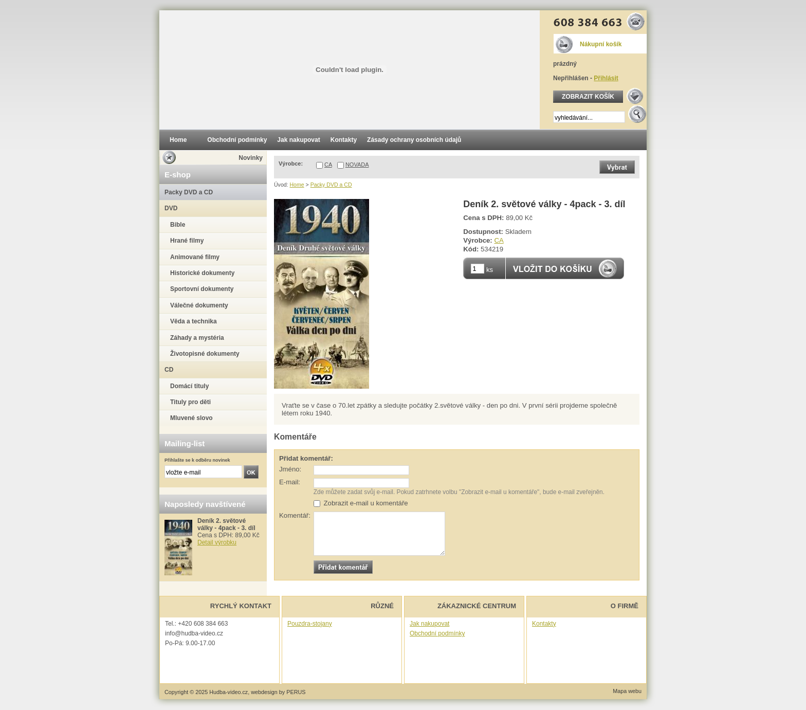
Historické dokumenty (202, 273)
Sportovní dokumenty (201, 289)
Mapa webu (627, 691)
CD (168, 369)
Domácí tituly (189, 386)
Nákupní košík (600, 44)
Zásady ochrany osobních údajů (414, 139)
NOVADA (357, 164)
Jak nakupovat (429, 623)
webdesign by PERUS (278, 692)
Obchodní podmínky (437, 633)
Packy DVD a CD (331, 184)
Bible (177, 224)
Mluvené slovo (191, 418)
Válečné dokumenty (199, 305)
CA (328, 164)
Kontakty (544, 623)
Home (296, 184)
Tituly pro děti (190, 402)
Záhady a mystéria (197, 337)
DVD (170, 208)
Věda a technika (193, 321)
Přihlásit (606, 78)
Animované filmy (194, 257)
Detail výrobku (216, 542)
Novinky (251, 157)
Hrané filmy (187, 240)
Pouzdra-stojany (309, 623)
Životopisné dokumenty (205, 353)
